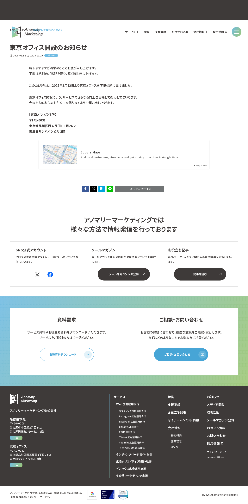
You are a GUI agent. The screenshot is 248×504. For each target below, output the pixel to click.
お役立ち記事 (177, 412)
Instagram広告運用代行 (132, 416)
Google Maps (90, 152)
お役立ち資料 (216, 428)
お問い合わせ (216, 436)
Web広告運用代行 (127, 404)
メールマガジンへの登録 (127, 274)
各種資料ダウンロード (70, 355)
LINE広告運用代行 (129, 427)
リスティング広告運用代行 (132, 411)
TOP (12, 30)
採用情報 (215, 443)
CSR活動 (213, 412)
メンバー (176, 447)
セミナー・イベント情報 (183, 420)
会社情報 (174, 428)
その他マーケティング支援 (132, 476)
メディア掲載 (215, 405)
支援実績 (174, 405)
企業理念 (176, 441)
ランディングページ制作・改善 (134, 455)
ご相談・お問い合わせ (185, 355)
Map (16, 438)
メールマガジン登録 (220, 420)
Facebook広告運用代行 (132, 421)
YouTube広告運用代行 (131, 442)
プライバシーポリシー (218, 452)
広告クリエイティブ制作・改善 (134, 462)
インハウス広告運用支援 (131, 469)
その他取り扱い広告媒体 (132, 448)
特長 (171, 397)
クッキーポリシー (216, 457)
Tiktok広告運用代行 (130, 437)
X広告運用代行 (127, 432)
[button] (85, 189)
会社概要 (176, 435)
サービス (119, 397)
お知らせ (24, 30)
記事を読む (207, 274)
